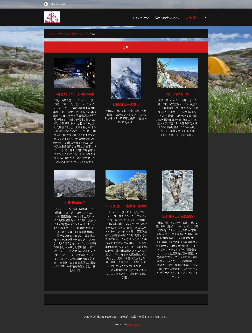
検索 (46, 4)
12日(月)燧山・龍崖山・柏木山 (126, 206)
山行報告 (191, 18)
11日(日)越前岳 (74, 203)
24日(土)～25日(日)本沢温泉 (74, 94)
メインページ (140, 17)
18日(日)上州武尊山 (126, 104)
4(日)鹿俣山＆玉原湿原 (177, 216)
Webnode (134, 324)
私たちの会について (167, 18)
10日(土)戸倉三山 (177, 94)
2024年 (84, 33)
